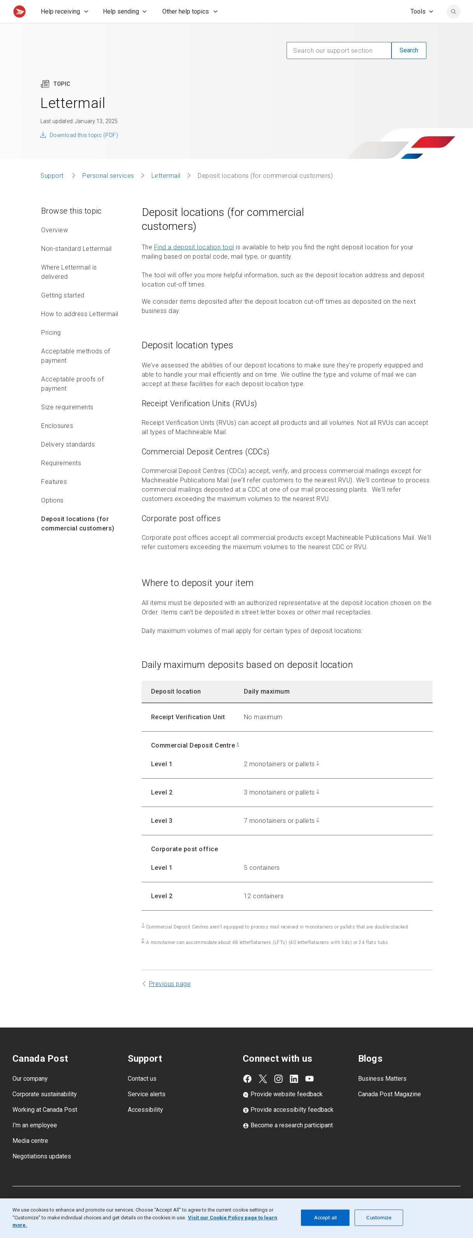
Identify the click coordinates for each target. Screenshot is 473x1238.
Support (52, 192)
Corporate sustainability (44, 1111)
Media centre (30, 1157)
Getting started (63, 312)
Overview (54, 247)
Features (54, 499)
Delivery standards (68, 461)
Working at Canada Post (44, 1126)
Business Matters (382, 1095)
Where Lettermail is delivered (69, 289)
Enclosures (57, 443)
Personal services (108, 192)
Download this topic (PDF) (84, 152)
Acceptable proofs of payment (72, 401)
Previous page (170, 1001)
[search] (454, 29)
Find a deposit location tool (194, 264)
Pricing (51, 349)
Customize (378, 1218)
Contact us (142, 1095)
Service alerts (146, 1111)
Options (52, 517)
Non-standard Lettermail (76, 266)
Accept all (325, 1218)
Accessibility (145, 1126)
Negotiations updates (41, 1173)
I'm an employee (34, 1142)
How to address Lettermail (79, 331)
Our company (30, 1095)
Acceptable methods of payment (75, 373)
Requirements (61, 480)
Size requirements (67, 424)
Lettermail (166, 192)
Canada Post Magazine (389, 1111)
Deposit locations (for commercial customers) (78, 540)
